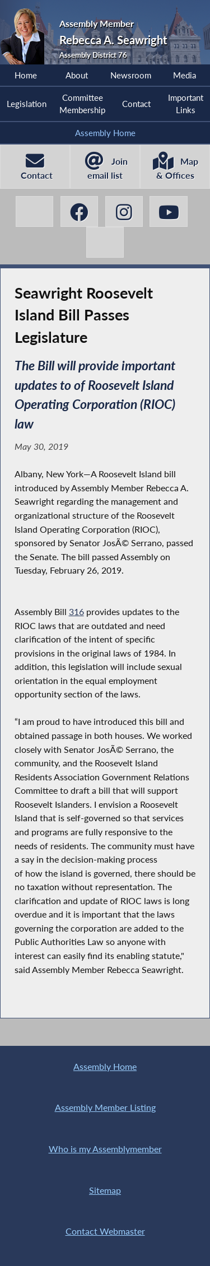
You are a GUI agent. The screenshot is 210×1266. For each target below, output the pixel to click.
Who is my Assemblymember (105, 1148)
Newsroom (130, 75)
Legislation (26, 104)
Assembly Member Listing (105, 1107)
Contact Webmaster (105, 1231)
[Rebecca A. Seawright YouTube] (169, 211)
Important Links (185, 103)
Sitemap (105, 1190)
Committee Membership (82, 103)
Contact (136, 104)
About (77, 75)
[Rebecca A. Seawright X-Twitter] (35, 211)
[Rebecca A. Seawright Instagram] (124, 211)
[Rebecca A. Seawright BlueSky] (105, 242)
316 (76, 611)
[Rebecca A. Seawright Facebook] (79, 211)
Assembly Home (105, 133)
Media (184, 75)
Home (26, 75)
